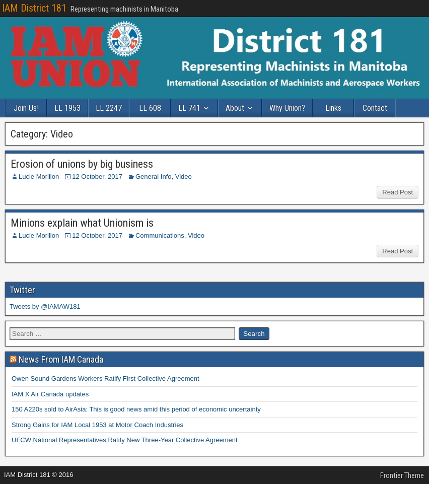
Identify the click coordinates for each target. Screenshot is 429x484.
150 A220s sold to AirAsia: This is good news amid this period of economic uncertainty (136, 409)
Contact (375, 108)
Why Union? (287, 108)
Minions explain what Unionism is (82, 223)
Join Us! (26, 108)
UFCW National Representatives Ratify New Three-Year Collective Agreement (125, 440)
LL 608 (150, 108)
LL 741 (189, 108)
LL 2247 (109, 108)
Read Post (397, 192)
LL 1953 (67, 108)
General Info (153, 176)
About (235, 108)
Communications (159, 235)
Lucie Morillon (39, 176)
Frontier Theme (402, 475)
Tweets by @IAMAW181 (45, 306)
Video (183, 176)
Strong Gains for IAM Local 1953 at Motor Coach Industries (97, 425)
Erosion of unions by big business (82, 164)
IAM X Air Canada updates (50, 394)
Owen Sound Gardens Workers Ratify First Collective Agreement (105, 378)
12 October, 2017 (97, 176)
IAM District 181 (34, 8)
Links (333, 108)
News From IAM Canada (61, 359)
